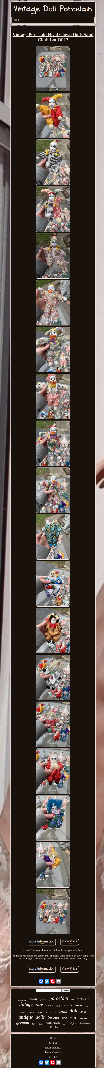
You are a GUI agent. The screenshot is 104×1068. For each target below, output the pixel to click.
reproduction (21, 1000)
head (63, 1011)
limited (23, 1012)
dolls (40, 1017)
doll (73, 1010)
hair (41, 1024)
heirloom (85, 1023)
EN (50, 1056)
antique (26, 1017)
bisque (53, 1017)
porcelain (58, 998)
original (73, 1023)
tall (46, 1012)
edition (49, 1005)
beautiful (68, 1005)
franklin (53, 1013)
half (64, 1018)
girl (72, 1000)
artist (57, 1006)
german (22, 1022)
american (83, 1018)
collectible (53, 1027)
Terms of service (53, 1052)
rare (39, 1004)
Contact (53, 1043)
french (31, 1012)
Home (53, 1038)
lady (64, 1024)
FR (55, 1056)
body (83, 1011)
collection (52, 1023)
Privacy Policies (53, 1047)
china (33, 999)
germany (43, 1000)
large (34, 1024)
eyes (86, 1006)
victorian (83, 999)
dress (79, 1005)
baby (39, 1011)
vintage (25, 1004)
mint (73, 1018)
